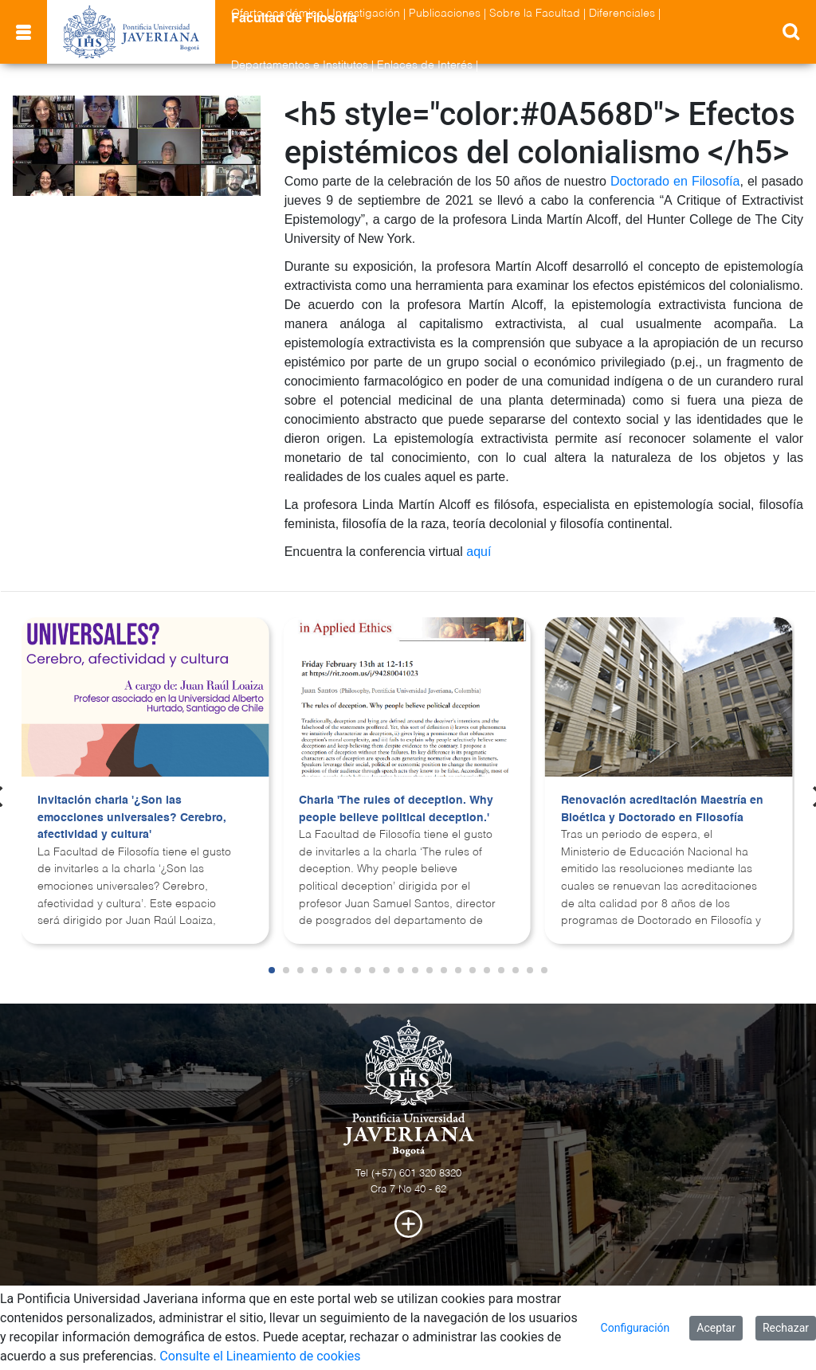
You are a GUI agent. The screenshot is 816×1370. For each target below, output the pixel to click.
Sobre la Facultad (534, 13)
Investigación (366, 13)
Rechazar (786, 1327)
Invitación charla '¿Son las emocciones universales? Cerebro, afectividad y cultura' (131, 817)
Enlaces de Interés (425, 65)
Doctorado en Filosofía (675, 181)
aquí (478, 551)
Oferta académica (277, 13)
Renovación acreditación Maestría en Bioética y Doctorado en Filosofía (662, 809)
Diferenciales (622, 13)
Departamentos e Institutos (299, 65)
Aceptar (716, 1327)
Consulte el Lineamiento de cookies (259, 1356)
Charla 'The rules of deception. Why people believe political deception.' (396, 809)
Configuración (635, 1327)
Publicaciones (445, 13)
